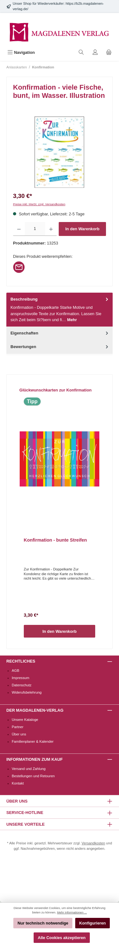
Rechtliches (20, 661)
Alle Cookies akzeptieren (62, 937)
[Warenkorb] (109, 52)
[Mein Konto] (95, 52)
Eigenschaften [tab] (59, 333)
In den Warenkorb (82, 228)
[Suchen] (81, 52)
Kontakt (18, 783)
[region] (59, 152)
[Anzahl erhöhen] (51, 229)
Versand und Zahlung (28, 769)
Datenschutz (21, 685)
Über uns (19, 734)
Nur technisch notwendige (42, 923)
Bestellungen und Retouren (33, 776)
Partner (17, 727)
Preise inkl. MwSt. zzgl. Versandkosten (39, 204)
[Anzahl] (34, 229)
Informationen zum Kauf (34, 759)
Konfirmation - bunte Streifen (55, 540)
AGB (15, 670)
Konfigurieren (92, 923)
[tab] (59, 310)
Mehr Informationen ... (72, 912)
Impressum (20, 678)
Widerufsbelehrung (27, 692)
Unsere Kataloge (25, 719)
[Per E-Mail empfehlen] (19, 266)
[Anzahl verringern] (19, 229)
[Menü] (21, 52)
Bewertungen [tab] (59, 346)
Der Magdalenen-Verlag (34, 710)
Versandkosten (93, 843)
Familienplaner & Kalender (33, 741)
